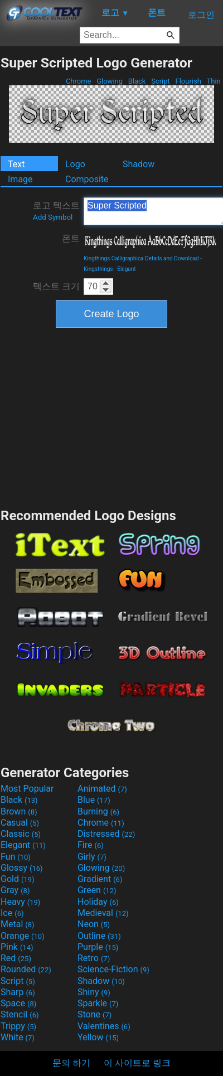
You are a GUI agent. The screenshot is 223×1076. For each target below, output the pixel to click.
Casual (20, 822)
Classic (21, 833)
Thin (213, 81)
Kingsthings (98, 269)
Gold (18, 879)
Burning (98, 811)
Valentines (103, 1026)
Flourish (188, 81)
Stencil (19, 1014)
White (18, 1037)
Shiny (93, 992)
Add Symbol (52, 217)
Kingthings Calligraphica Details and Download (141, 258)
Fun (16, 856)
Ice (12, 913)
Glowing (109, 81)
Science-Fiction (113, 969)
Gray (15, 890)
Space (18, 1003)
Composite (87, 179)
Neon (93, 924)
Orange (23, 935)
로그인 (201, 14)
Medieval (103, 913)
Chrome (78, 81)
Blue (93, 799)
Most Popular (27, 788)
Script (160, 81)
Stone (94, 1014)
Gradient (99, 879)
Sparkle (97, 1003)
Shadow (138, 164)
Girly (91, 856)
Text (16, 164)
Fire (90, 845)
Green (97, 890)
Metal (18, 924)
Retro (93, 958)
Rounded (26, 969)
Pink (17, 947)
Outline (99, 935)
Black (136, 81)
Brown (19, 811)
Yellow (98, 1037)
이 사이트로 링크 (137, 1063)
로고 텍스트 (56, 210)
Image (20, 179)
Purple (97, 947)
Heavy (20, 901)
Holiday (98, 901)
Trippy (18, 1026)
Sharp (18, 992)
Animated (102, 788)
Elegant (126, 269)
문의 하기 (71, 1063)
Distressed (106, 833)
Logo (75, 164)
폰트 (71, 238)
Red (16, 958)
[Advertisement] (111, 416)
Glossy (22, 867)
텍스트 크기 (56, 286)
